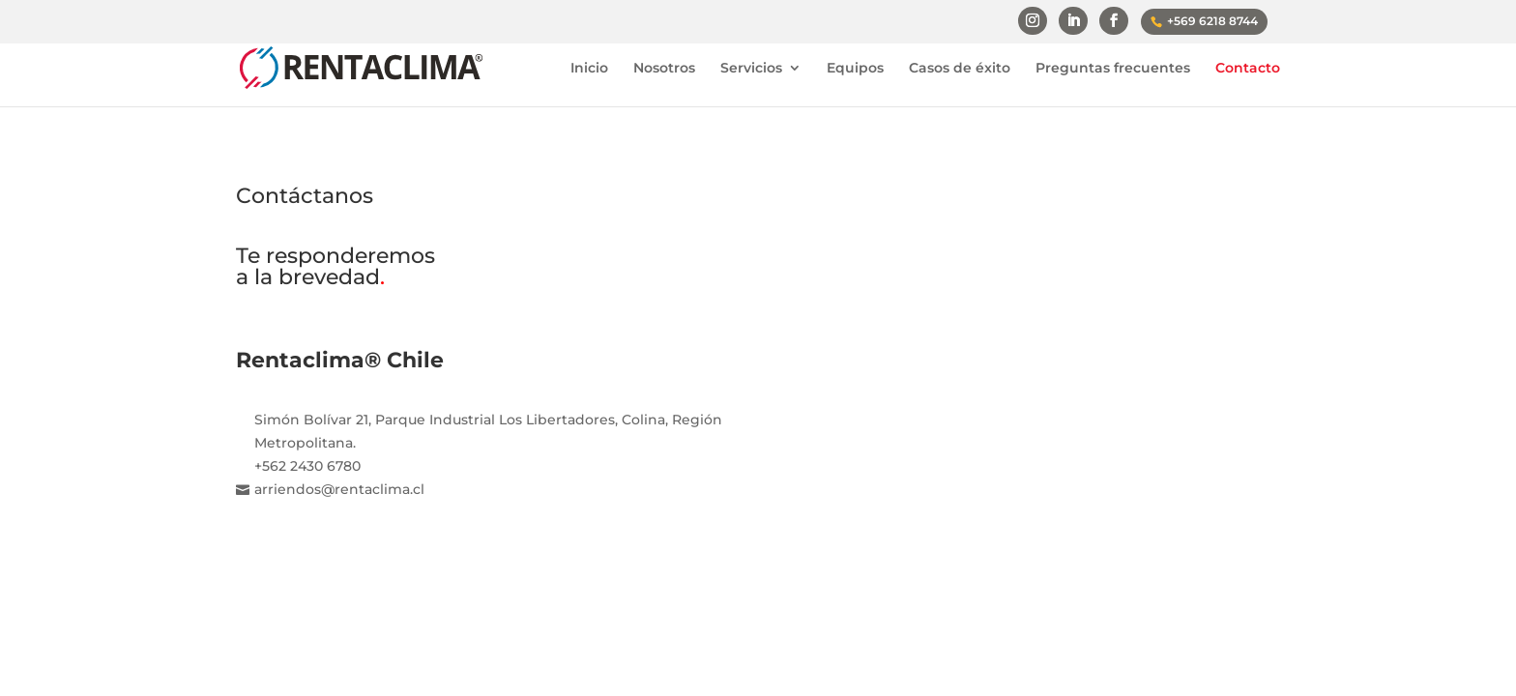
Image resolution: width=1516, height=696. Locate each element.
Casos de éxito (959, 68)
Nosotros (664, 68)
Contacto (1247, 68)
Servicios (751, 68)
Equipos (855, 68)
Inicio (589, 68)
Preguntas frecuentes (1112, 68)
